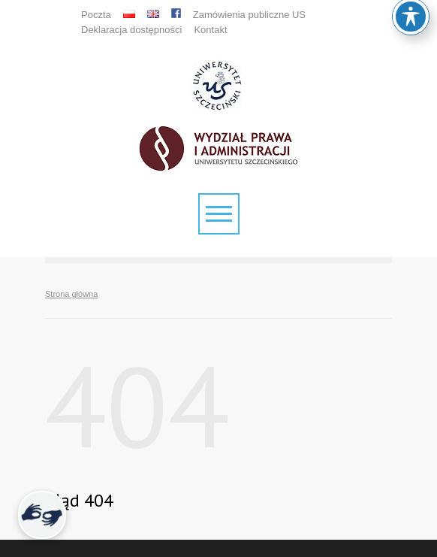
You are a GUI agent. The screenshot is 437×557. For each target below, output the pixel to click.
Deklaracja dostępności (131, 29)
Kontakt (210, 29)
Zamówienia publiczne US (249, 14)
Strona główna (71, 293)
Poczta (96, 14)
